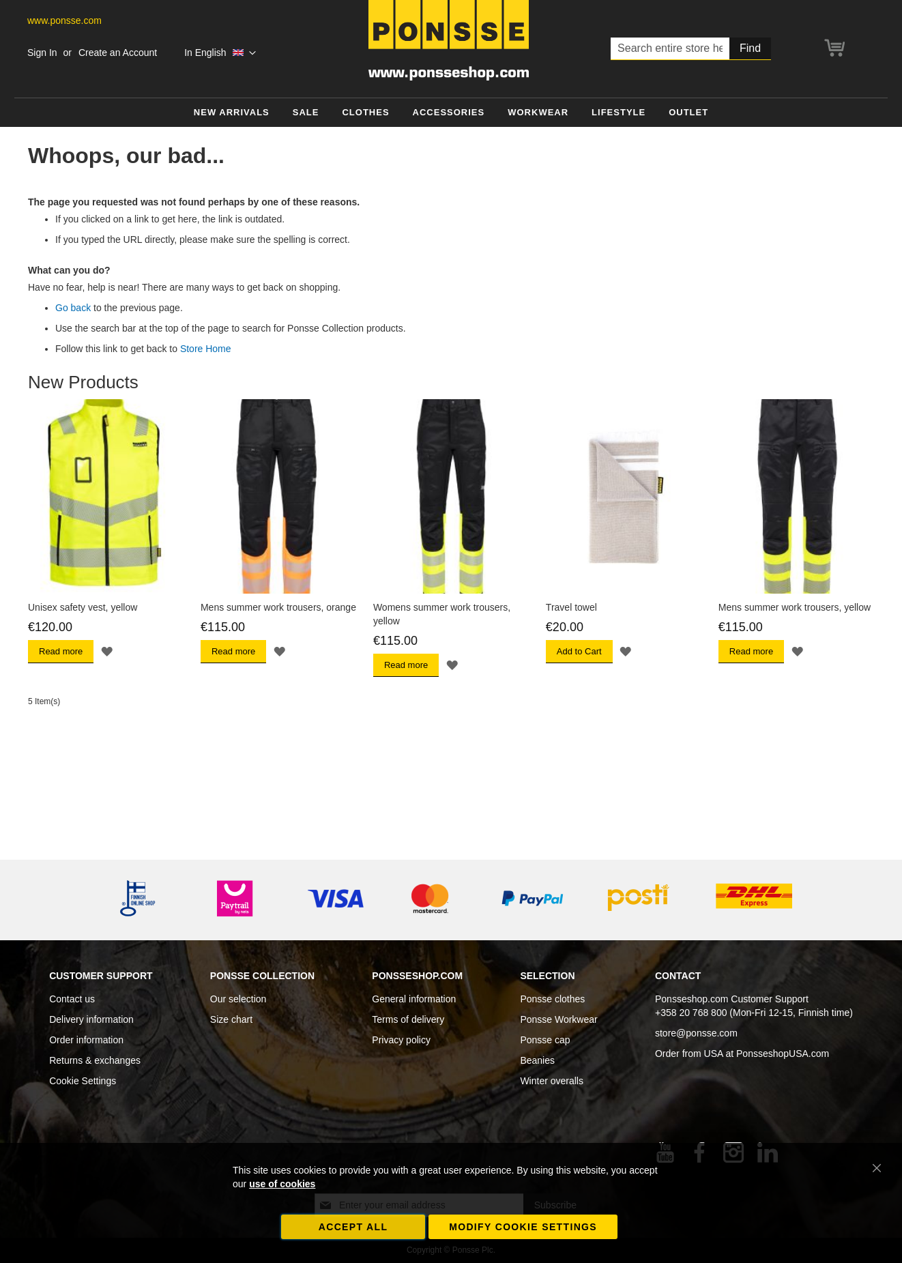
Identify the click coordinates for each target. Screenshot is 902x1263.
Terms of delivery (408, 1019)
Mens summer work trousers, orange (278, 607)
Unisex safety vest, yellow (82, 607)
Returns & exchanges (95, 1060)
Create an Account (117, 52)
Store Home (205, 348)
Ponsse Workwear (558, 1019)
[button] (220, 53)
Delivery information (91, 1019)
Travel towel (571, 607)
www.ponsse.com (64, 20)
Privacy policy (401, 1039)
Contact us (72, 998)
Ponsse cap (545, 1039)
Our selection (238, 998)
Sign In (42, 52)
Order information (86, 1039)
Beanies (537, 1060)
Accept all (353, 1226)
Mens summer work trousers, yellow (794, 607)
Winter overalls (551, 1080)
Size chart (231, 1019)
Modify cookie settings (523, 1226)
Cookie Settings (82, 1080)
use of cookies (282, 1183)
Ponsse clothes (552, 998)
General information (414, 998)
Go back (73, 307)
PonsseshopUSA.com (782, 1053)
